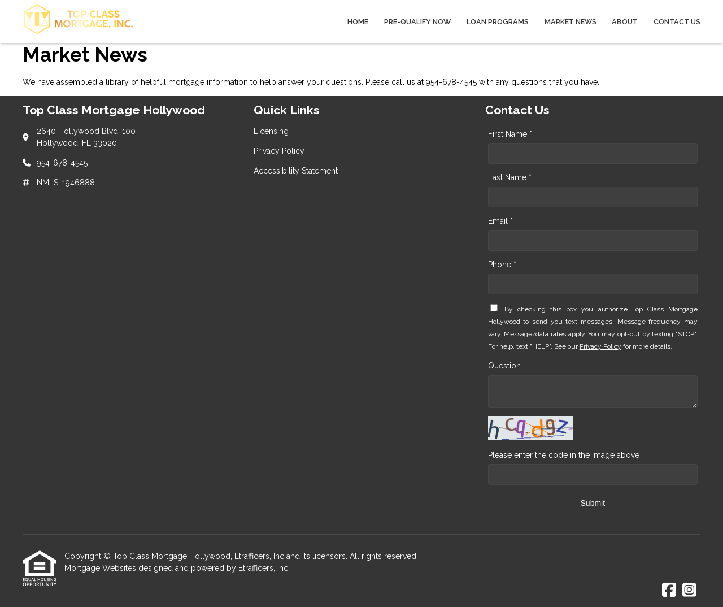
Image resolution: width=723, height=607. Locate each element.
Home (357, 22)
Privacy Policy (600, 346)
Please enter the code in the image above (563, 454)
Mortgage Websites (101, 568)
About (625, 22)
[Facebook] (669, 590)
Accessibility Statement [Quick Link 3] (296, 170)
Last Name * (510, 177)
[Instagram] (689, 590)
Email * (500, 221)
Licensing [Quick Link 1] (271, 131)
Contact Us (677, 22)
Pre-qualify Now (417, 22)
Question (504, 365)
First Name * (510, 133)
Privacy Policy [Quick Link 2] (279, 150)
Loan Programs (498, 22)
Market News (570, 22)
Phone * (502, 264)
